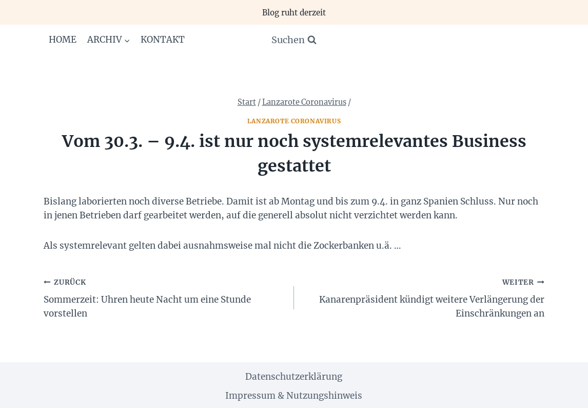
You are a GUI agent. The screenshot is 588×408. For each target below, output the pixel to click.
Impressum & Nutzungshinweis (293, 395)
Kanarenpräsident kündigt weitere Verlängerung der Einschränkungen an (423, 297)
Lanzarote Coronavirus (294, 121)
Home (62, 39)
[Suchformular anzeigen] (294, 40)
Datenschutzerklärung (293, 376)
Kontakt (163, 39)
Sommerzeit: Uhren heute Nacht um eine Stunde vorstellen (164, 297)
